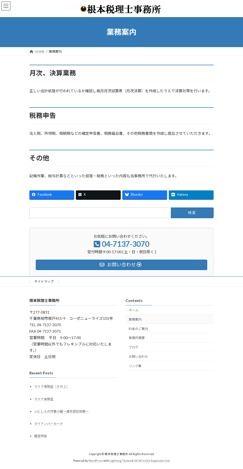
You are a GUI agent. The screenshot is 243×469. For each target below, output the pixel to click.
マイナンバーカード (48, 424)
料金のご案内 (138, 328)
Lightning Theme (120, 460)
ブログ (133, 347)
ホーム (133, 310)
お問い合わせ (138, 357)
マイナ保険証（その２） (51, 387)
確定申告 (40, 436)
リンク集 (135, 366)
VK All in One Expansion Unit (152, 460)
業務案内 (135, 319)
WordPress (95, 460)
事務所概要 (137, 338)
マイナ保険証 (43, 399)
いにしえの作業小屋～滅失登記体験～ (61, 411)
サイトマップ (44, 281)
